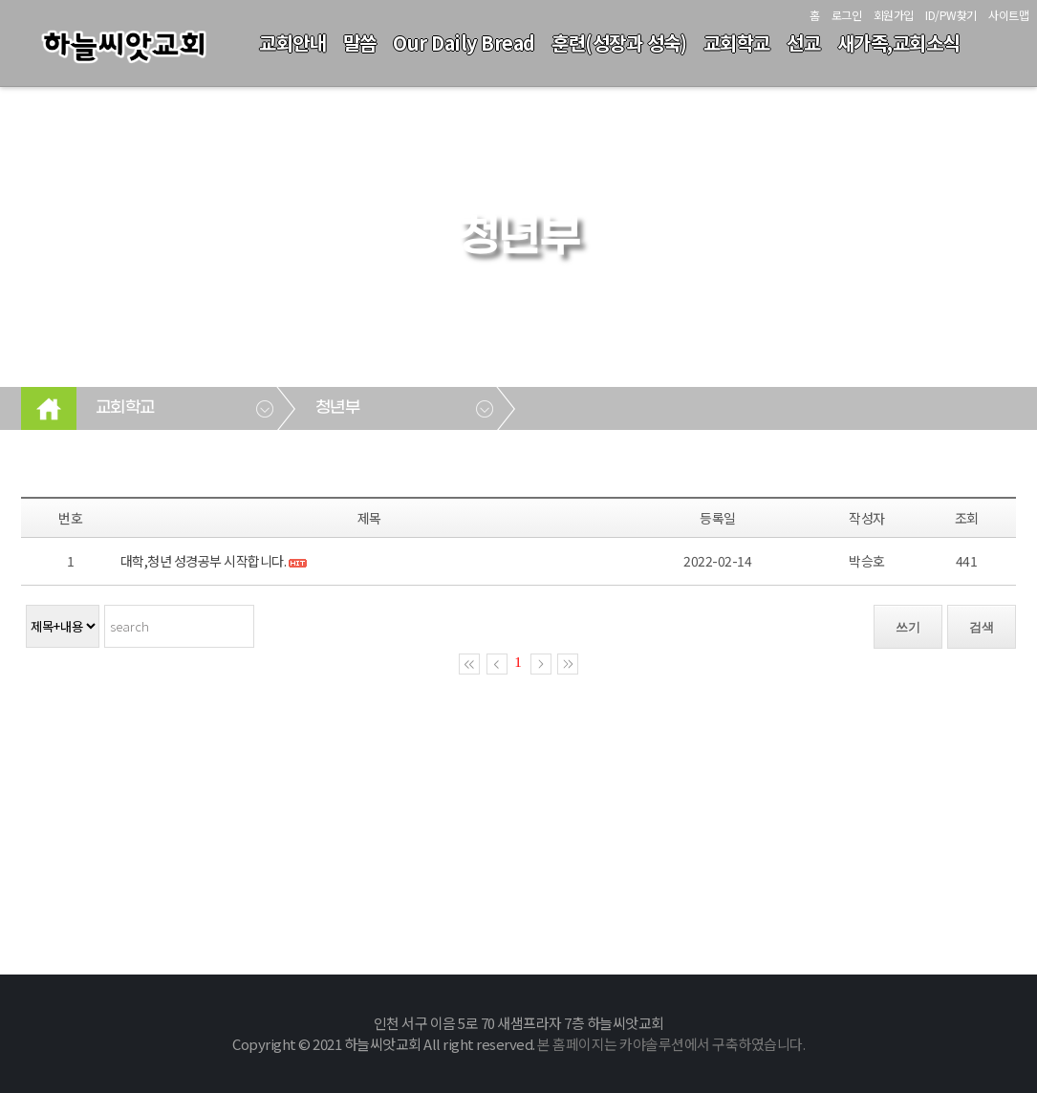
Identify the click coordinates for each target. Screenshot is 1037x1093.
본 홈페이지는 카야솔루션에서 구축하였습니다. (671, 1044)
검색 (981, 627)
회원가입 (894, 15)
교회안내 (292, 42)
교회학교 (736, 42)
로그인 (847, 15)
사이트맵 (1008, 15)
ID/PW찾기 (951, 15)
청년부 (337, 408)
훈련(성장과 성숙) (618, 42)
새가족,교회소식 (898, 42)
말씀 (360, 42)
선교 (803, 42)
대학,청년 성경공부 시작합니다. (204, 560)
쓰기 (908, 627)
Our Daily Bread (464, 42)
